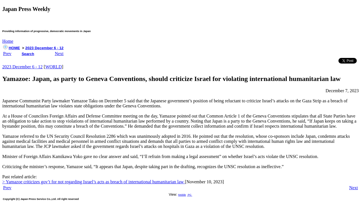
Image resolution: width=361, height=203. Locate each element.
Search (28, 54)
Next (59, 53)
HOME (14, 48)
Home (7, 41)
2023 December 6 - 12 (44, 48)
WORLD (53, 66)
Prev (7, 53)
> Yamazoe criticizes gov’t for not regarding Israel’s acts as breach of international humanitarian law (93, 181)
